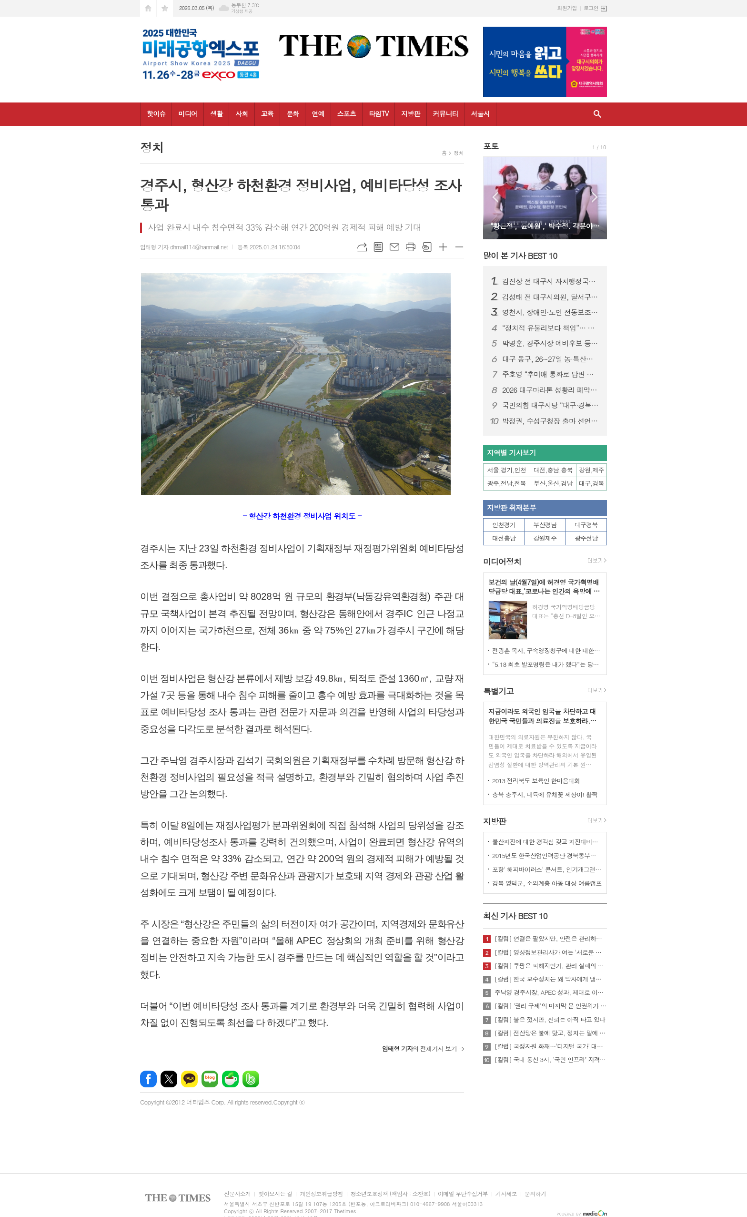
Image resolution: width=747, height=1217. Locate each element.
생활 (216, 113)
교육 (267, 113)
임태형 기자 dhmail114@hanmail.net (184, 247)
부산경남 (545, 524)
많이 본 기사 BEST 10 (520, 255)
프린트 (410, 247)
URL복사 (362, 247)
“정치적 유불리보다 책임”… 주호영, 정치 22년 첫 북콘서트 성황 (550, 328)
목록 (378, 247)
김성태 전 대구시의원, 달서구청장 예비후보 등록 (550, 297)
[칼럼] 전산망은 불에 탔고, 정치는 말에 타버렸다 (551, 1033)
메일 (394, 247)
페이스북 (148, 1079)
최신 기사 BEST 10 (515, 915)
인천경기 (503, 524)
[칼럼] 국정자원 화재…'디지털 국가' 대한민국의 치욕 (551, 1046)
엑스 (169, 1079)
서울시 (480, 113)
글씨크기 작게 (459, 247)
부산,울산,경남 (553, 483)
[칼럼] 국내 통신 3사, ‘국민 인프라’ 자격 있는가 (551, 1059)
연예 (318, 113)
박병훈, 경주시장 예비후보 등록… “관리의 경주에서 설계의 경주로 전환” (550, 343)
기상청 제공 (241, 11)
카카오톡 (189, 1079)
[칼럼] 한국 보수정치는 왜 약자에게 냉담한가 (551, 979)
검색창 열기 (597, 114)
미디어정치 (502, 562)
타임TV (378, 113)
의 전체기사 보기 (419, 1048)
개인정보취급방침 (321, 1193)
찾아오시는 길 (275, 1193)
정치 (459, 152)
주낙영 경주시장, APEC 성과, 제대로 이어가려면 (551, 992)
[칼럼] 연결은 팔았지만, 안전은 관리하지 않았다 (551, 938)
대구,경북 (591, 483)
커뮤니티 (445, 113)
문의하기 (535, 1193)
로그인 (591, 7)
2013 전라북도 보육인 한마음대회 (536, 780)
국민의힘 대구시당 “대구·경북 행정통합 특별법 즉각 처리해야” (550, 405)
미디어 (187, 113)
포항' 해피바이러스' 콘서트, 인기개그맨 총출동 (547, 869)
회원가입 (567, 7)
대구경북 (586, 524)
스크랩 (427, 247)
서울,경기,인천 (506, 469)
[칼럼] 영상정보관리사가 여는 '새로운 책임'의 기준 (551, 952)
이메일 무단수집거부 (463, 1193)
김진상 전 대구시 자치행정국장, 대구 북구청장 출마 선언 (550, 281)
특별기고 (498, 691)
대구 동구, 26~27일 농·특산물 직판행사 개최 (550, 359)
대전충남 (503, 537)
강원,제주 (591, 469)
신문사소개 (237, 1193)
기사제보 (506, 1193)
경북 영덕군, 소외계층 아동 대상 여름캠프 (547, 883)
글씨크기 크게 (443, 247)
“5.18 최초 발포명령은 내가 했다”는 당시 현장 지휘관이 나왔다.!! (547, 664)
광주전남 (586, 537)
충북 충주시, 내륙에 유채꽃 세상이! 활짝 (544, 794)
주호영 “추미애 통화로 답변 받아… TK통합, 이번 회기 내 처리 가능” (550, 374)
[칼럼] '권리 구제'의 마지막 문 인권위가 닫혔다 (551, 1006)
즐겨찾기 (165, 8)
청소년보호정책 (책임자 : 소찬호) (390, 1193)
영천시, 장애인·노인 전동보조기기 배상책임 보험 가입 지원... (550, 312)
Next (595, 197)
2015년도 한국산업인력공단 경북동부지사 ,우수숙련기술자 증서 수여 (547, 855)
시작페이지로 (148, 8)
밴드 (250, 1079)
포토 (490, 146)
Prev (495, 197)
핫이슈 (156, 113)
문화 (292, 113)
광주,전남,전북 (506, 483)
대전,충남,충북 (553, 469)
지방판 (410, 113)
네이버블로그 (210, 1079)
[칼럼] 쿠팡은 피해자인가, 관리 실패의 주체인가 (551, 965)
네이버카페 (230, 1079)
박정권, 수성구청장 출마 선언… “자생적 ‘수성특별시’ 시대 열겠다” (550, 421)
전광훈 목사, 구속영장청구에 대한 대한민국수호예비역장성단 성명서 (547, 650)
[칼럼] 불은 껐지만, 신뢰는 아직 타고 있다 (550, 1019)
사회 (241, 113)
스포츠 (346, 113)
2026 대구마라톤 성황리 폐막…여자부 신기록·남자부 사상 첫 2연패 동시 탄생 (550, 390)
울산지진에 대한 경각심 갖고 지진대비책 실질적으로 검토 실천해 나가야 (547, 841)
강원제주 (545, 537)
